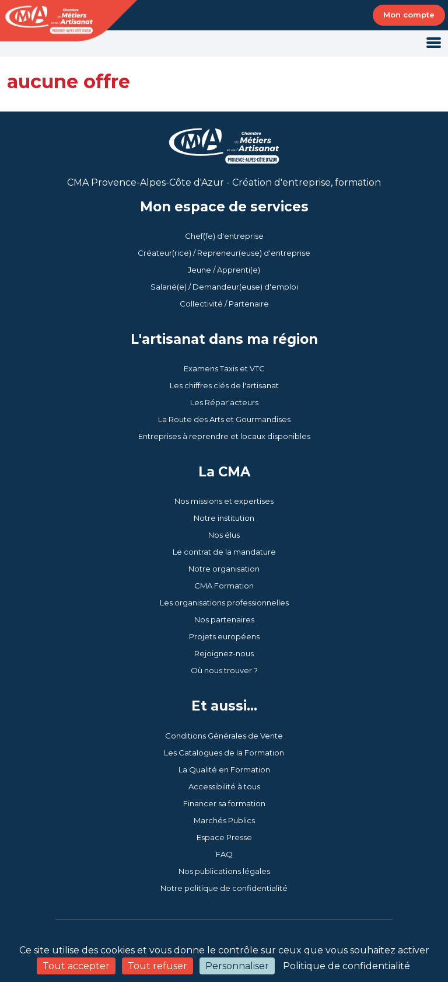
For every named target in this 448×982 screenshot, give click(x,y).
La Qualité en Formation (224, 769)
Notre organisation (224, 568)
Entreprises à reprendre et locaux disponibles (224, 436)
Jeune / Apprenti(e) (224, 269)
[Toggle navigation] (433, 43)
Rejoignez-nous (224, 653)
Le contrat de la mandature (224, 551)
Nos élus (224, 534)
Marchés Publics (224, 820)
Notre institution (224, 518)
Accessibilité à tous (224, 786)
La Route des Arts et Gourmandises (224, 419)
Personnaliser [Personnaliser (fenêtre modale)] (237, 965)
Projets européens (224, 636)
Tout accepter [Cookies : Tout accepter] (76, 965)
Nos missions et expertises (224, 501)
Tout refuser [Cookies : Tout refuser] (157, 965)
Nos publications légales (224, 871)
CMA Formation (224, 585)
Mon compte (409, 14)
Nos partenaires (224, 619)
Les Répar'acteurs (224, 402)
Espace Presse (224, 837)
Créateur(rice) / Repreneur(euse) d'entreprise (224, 252)
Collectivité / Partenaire (224, 303)
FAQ (224, 854)
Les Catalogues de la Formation (224, 752)
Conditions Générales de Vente (224, 735)
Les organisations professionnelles (224, 602)
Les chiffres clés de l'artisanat (224, 385)
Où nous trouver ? (224, 670)
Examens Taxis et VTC (224, 368)
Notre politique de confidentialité (224, 888)
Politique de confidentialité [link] (346, 965)
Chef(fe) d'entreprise (224, 236)
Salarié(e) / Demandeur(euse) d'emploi (224, 286)
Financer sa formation (224, 803)
